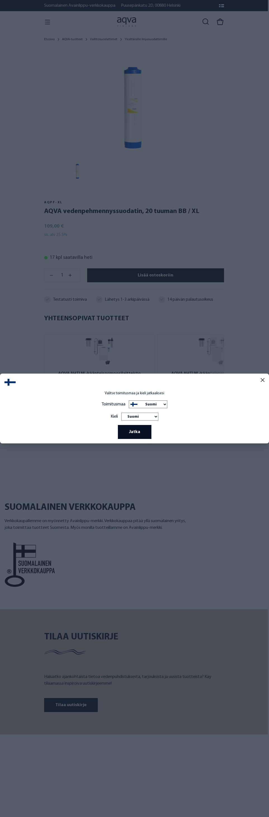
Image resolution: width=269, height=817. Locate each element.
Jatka (134, 432)
